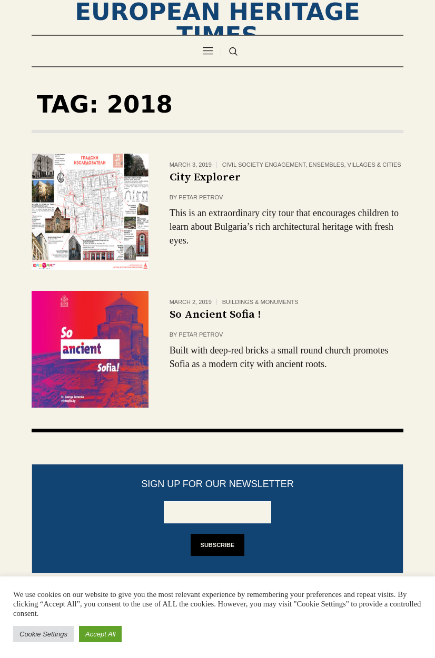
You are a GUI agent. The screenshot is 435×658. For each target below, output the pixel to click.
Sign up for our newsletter (217, 484)
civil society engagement (263, 164)
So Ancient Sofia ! (215, 314)
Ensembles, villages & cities (355, 164)
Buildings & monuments (260, 302)
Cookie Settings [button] (43, 634)
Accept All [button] (100, 634)
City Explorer (205, 177)
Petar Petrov (201, 197)
